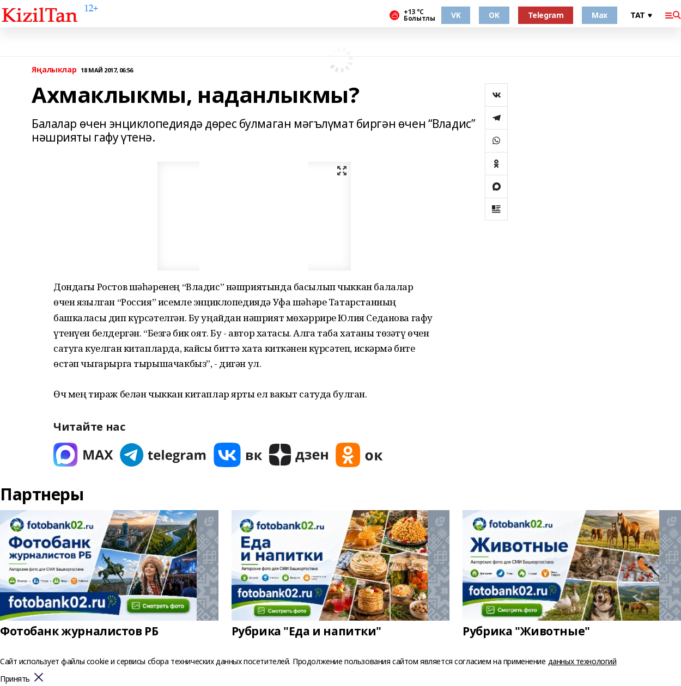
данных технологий (582, 661)
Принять (15, 679)
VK (455, 15)
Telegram (546, 15)
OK (494, 15)
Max (599, 15)
